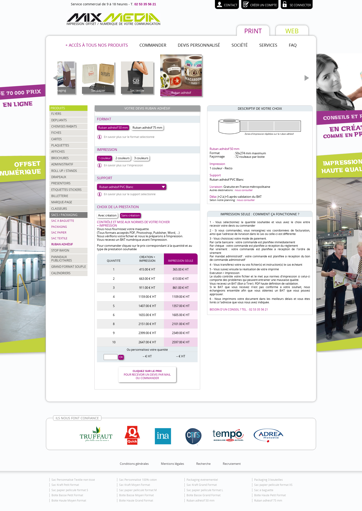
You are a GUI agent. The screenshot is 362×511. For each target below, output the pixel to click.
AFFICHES (58, 151)
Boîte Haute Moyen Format (68, 500)
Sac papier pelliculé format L (205, 490)
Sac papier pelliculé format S (69, 490)
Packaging (59, 226)
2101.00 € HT (181, 324)
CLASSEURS (59, 209)
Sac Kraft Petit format (65, 485)
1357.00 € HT (181, 306)
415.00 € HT (147, 269)
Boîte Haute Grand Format (136, 500)
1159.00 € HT (147, 297)
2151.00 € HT (147, 324)
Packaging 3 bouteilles (268, 479)
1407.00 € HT (147, 306)
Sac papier (58, 232)
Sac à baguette (62, 220)
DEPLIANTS (59, 120)
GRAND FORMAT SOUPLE (68, 267)
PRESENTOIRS (60, 183)
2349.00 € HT (181, 333)
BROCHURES (60, 158)
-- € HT (147, 356)
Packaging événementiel (202, 479)
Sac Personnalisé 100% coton (138, 479)
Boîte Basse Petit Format (67, 495)
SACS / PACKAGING (64, 215)
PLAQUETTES (60, 145)
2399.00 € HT (147, 333)
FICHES (56, 133)
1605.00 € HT (181, 315)
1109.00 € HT (181, 297)
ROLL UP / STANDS (64, 171)
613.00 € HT (181, 279)
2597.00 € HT (181, 342)
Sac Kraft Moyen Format (134, 485)
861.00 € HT (181, 288)
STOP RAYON (60, 250)
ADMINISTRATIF (62, 164)
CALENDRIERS (60, 273)
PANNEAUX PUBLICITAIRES (61, 258)
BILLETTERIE (59, 196)
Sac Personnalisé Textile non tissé (73, 479)
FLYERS (56, 114)
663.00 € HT (147, 279)
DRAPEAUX (58, 177)
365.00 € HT (181, 269)
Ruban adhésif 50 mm (200, 500)
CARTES (56, 139)
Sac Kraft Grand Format (202, 485)
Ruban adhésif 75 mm (268, 500)
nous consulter (244, 190)
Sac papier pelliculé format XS (273, 485)
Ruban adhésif (62, 244)
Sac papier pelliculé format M (138, 490)
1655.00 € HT (147, 315)
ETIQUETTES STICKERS (66, 190)
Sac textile (59, 238)
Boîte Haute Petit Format (270, 495)
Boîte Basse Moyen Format (136, 495)
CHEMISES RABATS (64, 126)
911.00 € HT (147, 288)
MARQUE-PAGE (61, 202)
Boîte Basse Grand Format (203, 495)
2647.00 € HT (147, 342)
